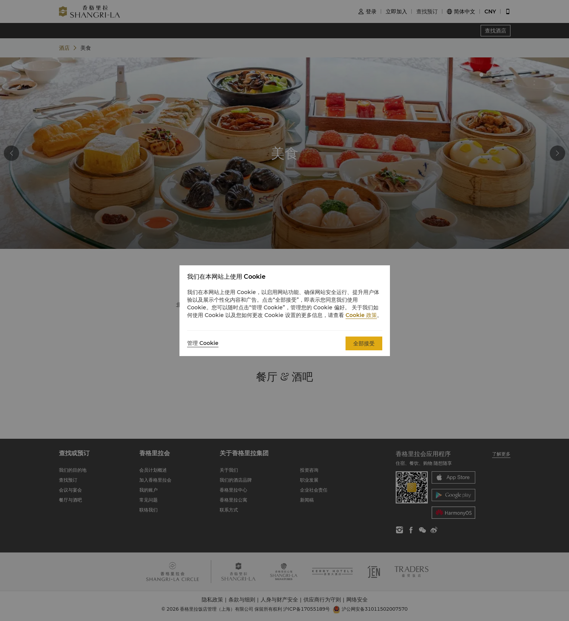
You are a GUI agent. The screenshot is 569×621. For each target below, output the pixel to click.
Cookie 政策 (361, 315)
